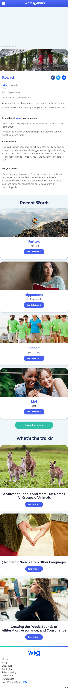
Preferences (8, 679)
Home (5, 659)
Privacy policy (9, 672)
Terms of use (8, 675)
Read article (34, 504)
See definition (34, 251)
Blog (4, 662)
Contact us (7, 669)
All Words (6, 46)
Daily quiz (7, 666)
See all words (34, 425)
